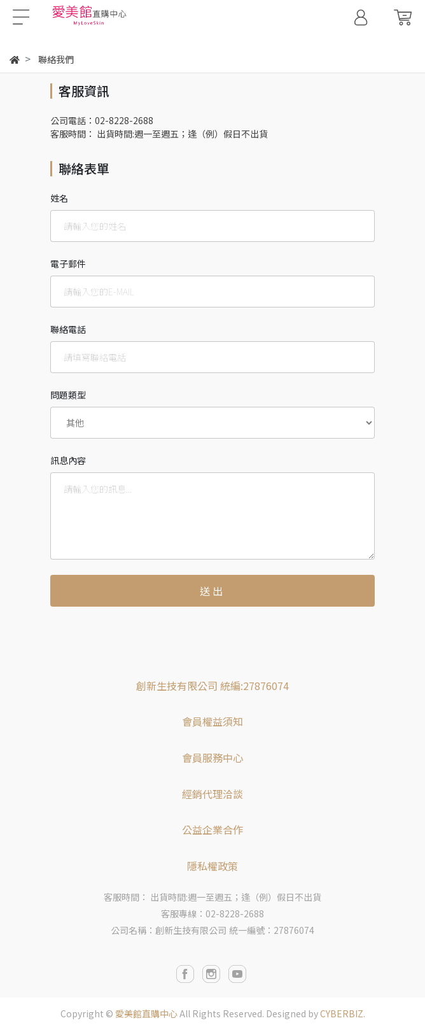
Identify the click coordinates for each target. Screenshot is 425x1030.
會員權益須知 (212, 721)
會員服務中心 (212, 757)
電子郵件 (68, 263)
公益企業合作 (212, 829)
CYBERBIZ (341, 1013)
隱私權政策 (212, 865)
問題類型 (68, 394)
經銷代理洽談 (212, 793)
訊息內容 (68, 460)
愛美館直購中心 (146, 1013)
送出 (212, 590)
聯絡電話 (68, 329)
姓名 (59, 198)
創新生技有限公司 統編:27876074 (212, 685)
